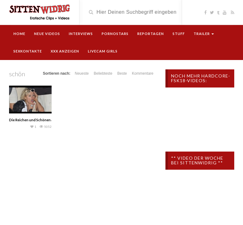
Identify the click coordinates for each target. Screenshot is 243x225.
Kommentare (143, 73)
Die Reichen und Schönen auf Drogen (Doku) (45, 120)
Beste (122, 73)
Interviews (81, 34)
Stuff (179, 34)
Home (19, 34)
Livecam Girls (103, 51)
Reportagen (150, 34)
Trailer (204, 34)
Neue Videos (47, 34)
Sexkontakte (27, 51)
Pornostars (115, 34)
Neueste (82, 73)
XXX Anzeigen (65, 51)
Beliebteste (103, 73)
